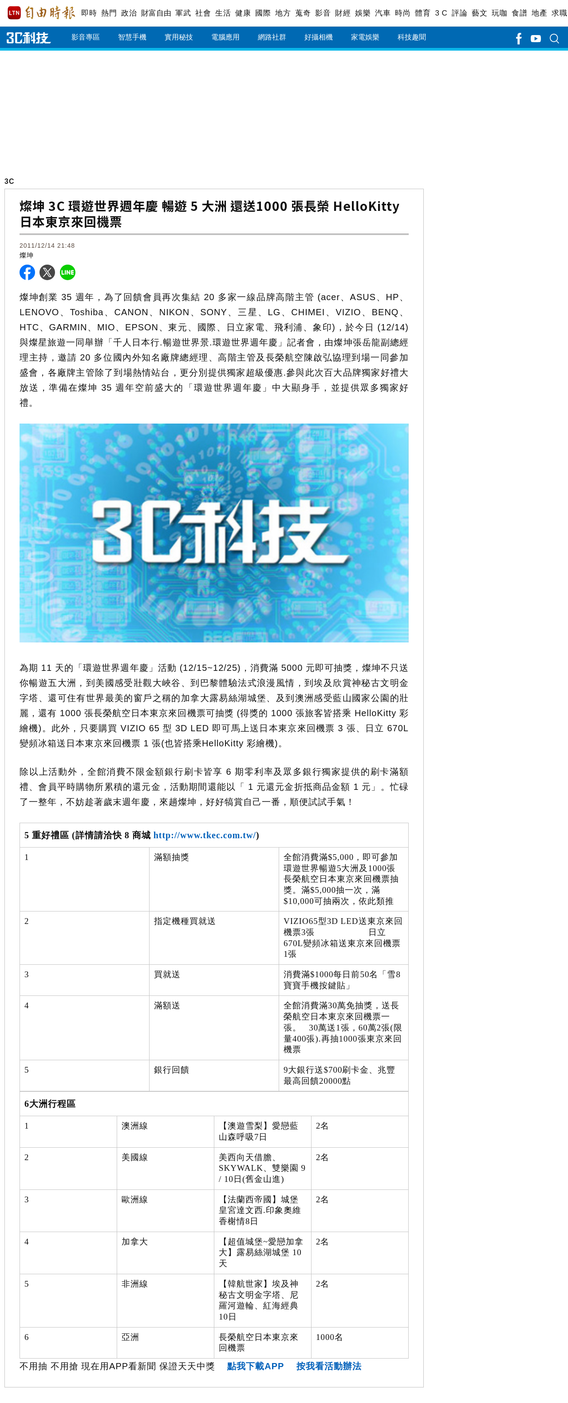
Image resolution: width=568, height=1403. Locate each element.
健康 (243, 13)
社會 (203, 13)
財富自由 (156, 13)
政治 (129, 13)
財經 (343, 13)
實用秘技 (179, 37)
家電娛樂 (365, 37)
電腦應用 (225, 37)
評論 (459, 13)
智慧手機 (132, 37)
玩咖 (499, 13)
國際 (263, 13)
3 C (441, 13)
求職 (559, 13)
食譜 (519, 13)
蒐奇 (303, 13)
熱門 (109, 13)
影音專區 (85, 37)
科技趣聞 (412, 37)
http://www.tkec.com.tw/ (205, 835)
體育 (422, 13)
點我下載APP (255, 1366)
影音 (323, 13)
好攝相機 (318, 37)
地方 (283, 13)
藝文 (479, 13)
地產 (539, 13)
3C (9, 181)
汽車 (382, 13)
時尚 (402, 13)
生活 (223, 13)
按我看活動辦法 (329, 1366)
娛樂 (363, 13)
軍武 (183, 13)
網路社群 (272, 37)
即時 (89, 13)
